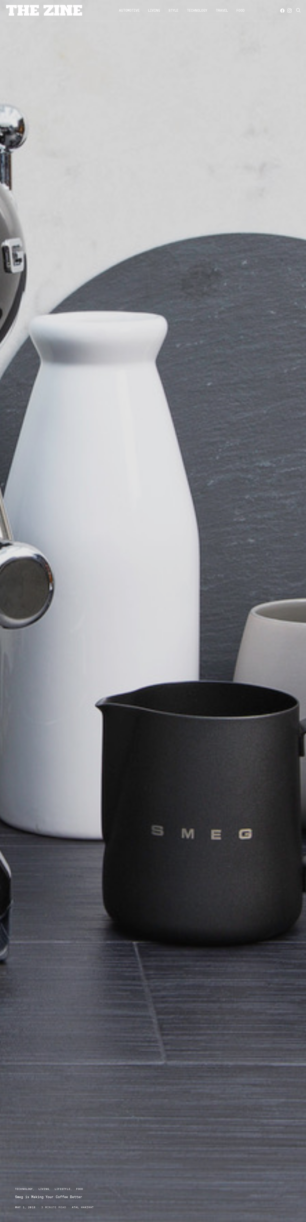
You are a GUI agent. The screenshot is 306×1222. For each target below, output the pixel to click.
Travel (222, 10)
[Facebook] (282, 10)
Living (154, 10)
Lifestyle (63, 1189)
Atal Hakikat (83, 1207)
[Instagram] (289, 10)
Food (240, 10)
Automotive (129, 10)
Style (173, 10)
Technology (197, 10)
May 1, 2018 (25, 1207)
